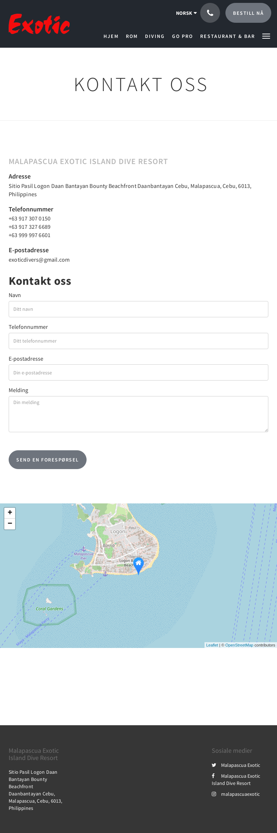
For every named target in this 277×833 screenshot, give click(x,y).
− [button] (10, 524)
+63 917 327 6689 (29, 226)
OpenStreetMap (239, 645)
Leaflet (212, 645)
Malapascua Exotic (236, 765)
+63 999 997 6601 (29, 235)
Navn (15, 295)
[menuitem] (113, 36)
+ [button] (10, 513)
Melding (18, 390)
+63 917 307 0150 (29, 218)
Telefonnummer (28, 326)
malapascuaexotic (236, 794)
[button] (266, 36)
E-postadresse (26, 358)
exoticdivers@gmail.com (39, 259)
